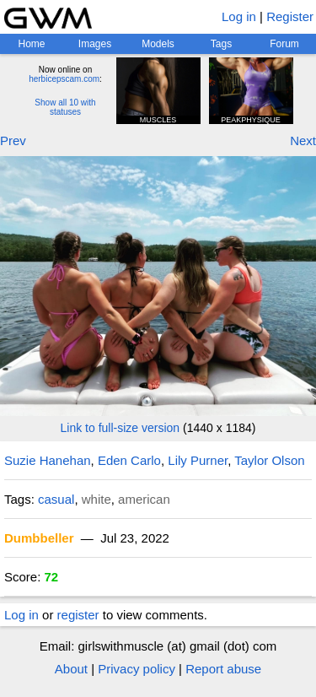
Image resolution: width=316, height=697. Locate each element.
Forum (284, 44)
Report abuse (223, 669)
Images (94, 44)
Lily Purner (198, 460)
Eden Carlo (129, 460)
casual (56, 499)
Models (158, 44)
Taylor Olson (269, 460)
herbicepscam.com (64, 79)
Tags (221, 44)
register (78, 615)
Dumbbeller (39, 538)
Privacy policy (136, 669)
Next (303, 140)
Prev (13, 140)
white (96, 499)
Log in (239, 16)
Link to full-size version (120, 428)
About (71, 669)
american (144, 499)
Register (289, 16)
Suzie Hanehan (47, 460)
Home (31, 44)
